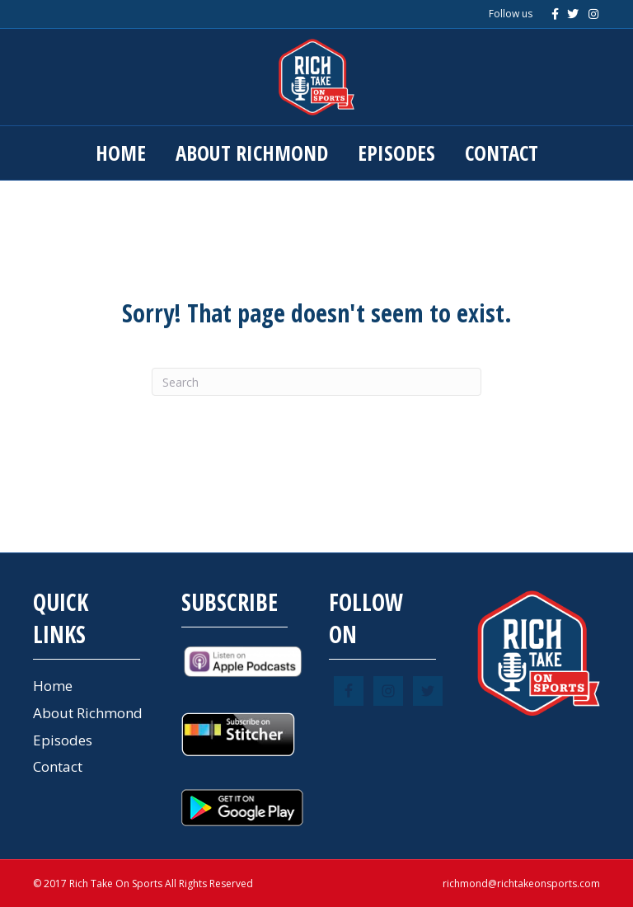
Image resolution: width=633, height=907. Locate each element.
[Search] (316, 382)
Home (121, 153)
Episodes (396, 153)
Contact (501, 153)
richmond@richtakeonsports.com (521, 883)
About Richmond (252, 153)
